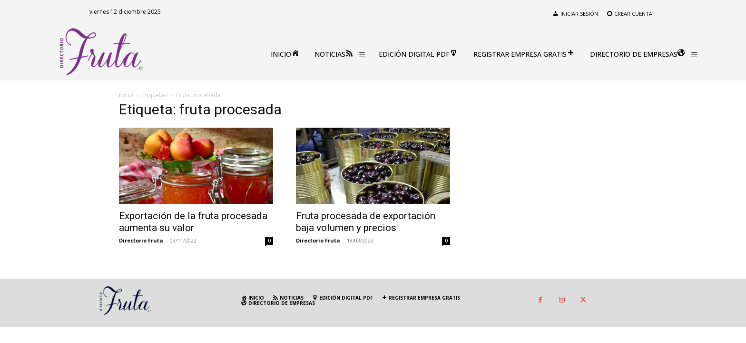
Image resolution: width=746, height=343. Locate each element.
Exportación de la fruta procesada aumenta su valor (193, 221)
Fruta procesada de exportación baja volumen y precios (365, 221)
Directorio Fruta (141, 240)
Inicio (126, 95)
